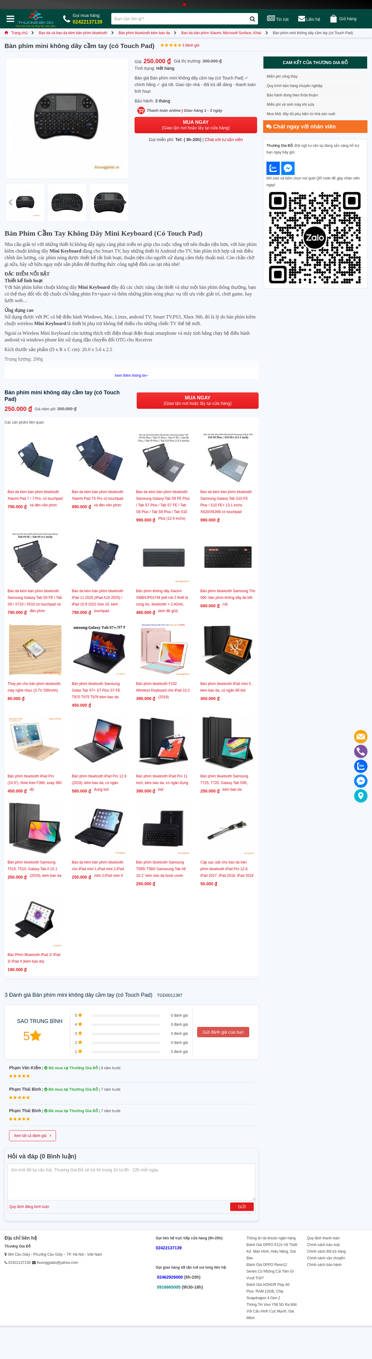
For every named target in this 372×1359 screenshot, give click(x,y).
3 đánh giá (190, 45)
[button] (124, 202)
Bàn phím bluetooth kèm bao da (144, 33)
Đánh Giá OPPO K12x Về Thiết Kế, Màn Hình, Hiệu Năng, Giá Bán (271, 1251)
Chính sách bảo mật (323, 1245)
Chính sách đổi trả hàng (326, 1251)
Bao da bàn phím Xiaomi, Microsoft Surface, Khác (221, 33)
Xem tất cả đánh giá (32, 1135)
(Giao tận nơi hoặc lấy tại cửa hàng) (196, 125)
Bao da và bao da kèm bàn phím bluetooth (73, 33)
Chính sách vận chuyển (326, 1258)
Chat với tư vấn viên (224, 139)
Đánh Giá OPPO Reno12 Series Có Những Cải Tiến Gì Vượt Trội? (270, 1271)
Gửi (242, 1206)
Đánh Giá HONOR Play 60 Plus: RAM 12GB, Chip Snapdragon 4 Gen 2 (267, 1291)
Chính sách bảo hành (324, 1265)
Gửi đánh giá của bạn (223, 1032)
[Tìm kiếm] (252, 18)
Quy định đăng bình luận (29, 1207)
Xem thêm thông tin (131, 375)
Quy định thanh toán (323, 1238)
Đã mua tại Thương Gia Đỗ (71, 1068)
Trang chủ (16, 33)
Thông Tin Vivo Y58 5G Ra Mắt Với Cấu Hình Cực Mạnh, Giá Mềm (271, 1311)
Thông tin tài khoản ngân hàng (270, 1238)
